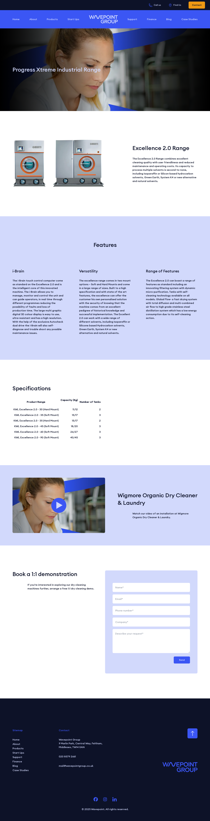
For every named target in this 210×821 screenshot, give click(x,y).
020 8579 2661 (67, 756)
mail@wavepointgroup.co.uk (76, 765)
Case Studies (189, 19)
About (33, 19)
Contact (197, 5)
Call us (155, 5)
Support (132, 19)
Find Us (174, 5)
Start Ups (73, 19)
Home (16, 19)
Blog (169, 19)
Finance (152, 19)
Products (52, 19)
